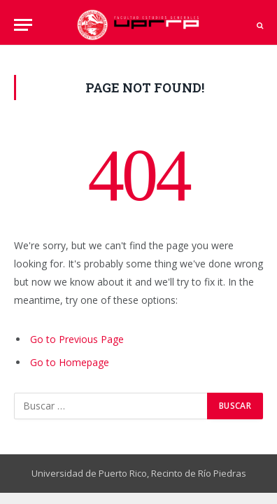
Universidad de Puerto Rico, (90, 473)
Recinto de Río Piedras (198, 473)
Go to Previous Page (77, 339)
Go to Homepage (69, 362)
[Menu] (23, 25)
